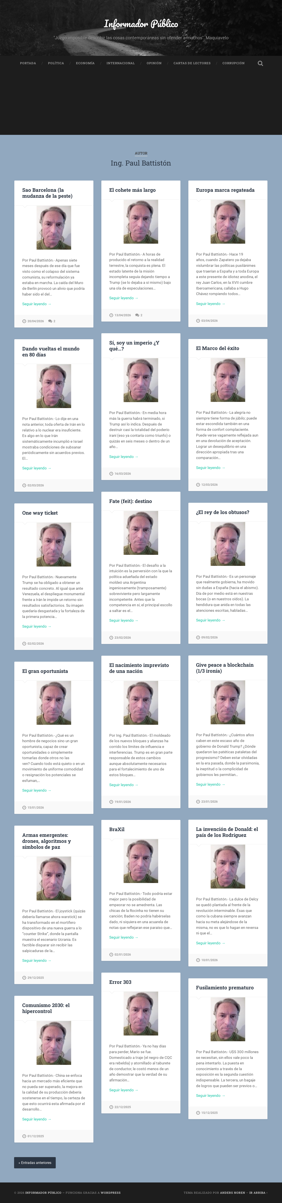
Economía (85, 63)
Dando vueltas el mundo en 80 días (51, 351)
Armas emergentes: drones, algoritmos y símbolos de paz (46, 841)
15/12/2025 (209, 1113)
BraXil (116, 829)
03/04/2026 (209, 321)
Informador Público (141, 23)
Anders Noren (232, 1192)
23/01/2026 (209, 802)
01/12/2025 (36, 1136)
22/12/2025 (123, 1107)
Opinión (154, 63)
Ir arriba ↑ (258, 1192)
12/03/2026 (209, 485)
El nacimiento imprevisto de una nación (139, 668)
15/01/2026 (36, 808)
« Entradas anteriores (35, 1163)
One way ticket (40, 512)
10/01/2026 (209, 960)
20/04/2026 (36, 321)
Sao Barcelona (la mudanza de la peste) (47, 192)
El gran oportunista (45, 671)
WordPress (111, 1192)
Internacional (121, 63)
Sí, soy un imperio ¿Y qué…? (134, 345)
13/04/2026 (123, 315)
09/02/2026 (209, 637)
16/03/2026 (123, 474)
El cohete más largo (132, 189)
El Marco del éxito (217, 348)
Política (56, 63)
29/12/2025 (36, 978)
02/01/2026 (123, 954)
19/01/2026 (123, 802)
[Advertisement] (141, 104)
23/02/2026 (123, 638)
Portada (28, 63)
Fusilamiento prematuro (225, 987)
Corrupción (234, 63)
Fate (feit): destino (130, 501)
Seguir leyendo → (36, 304)
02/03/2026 (36, 485)
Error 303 (120, 982)
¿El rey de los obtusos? (222, 512)
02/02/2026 (36, 644)
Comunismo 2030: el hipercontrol (46, 1008)
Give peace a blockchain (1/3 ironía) (225, 667)
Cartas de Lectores (192, 63)
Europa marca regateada (225, 189)
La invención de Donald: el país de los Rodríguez (227, 832)
